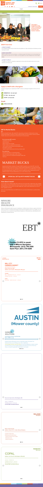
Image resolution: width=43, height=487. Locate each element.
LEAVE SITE (21, 11)
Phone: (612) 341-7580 (10, 259)
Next (40, 267)
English (21, 9)
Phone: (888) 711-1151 (9, 319)
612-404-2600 (6, 426)
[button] (40, 3)
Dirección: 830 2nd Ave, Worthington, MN (13, 338)
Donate (40, 6)
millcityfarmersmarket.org (10, 258)
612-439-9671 (9, 427)
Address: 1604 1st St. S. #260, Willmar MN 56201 (15, 360)
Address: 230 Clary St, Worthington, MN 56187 (15, 391)
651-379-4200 (6, 433)
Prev (3, 267)
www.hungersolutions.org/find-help (12, 317)
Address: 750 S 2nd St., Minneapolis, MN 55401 (15, 260)
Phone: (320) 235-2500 (9, 359)
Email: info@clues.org (9, 463)
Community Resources (32, 6)
